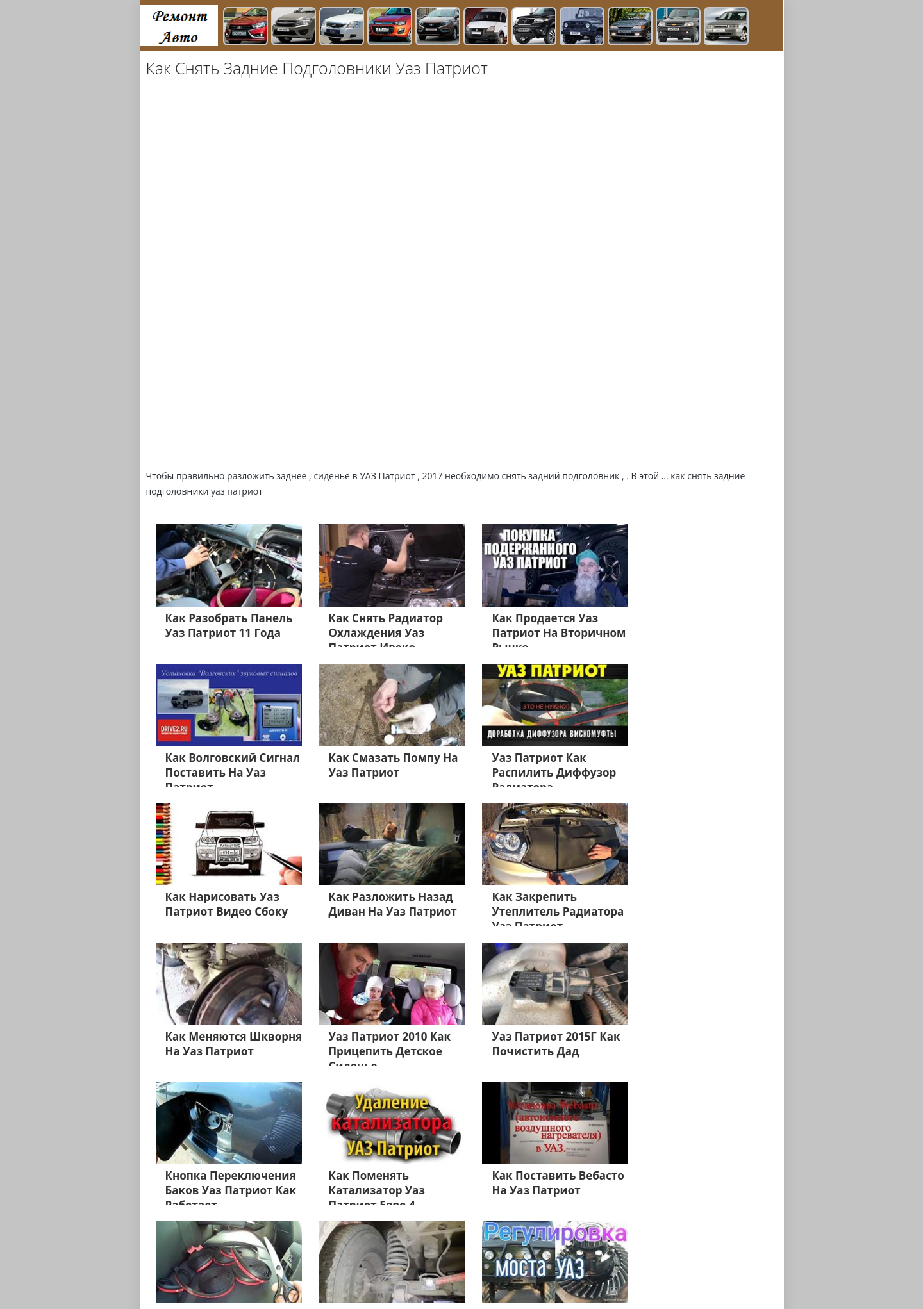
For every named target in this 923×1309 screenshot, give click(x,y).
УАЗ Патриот (506, 1247)
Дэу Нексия (401, 1262)
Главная (237, 1277)
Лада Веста (181, 1247)
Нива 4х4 (675, 1262)
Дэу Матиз (456, 1262)
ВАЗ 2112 (250, 1262)
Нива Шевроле (189, 1262)
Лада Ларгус (183, 1277)
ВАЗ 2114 (674, 1247)
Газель (422, 1247)
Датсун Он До (582, 1262)
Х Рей (458, 1247)
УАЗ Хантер (567, 1247)
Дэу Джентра (516, 1262)
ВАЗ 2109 (348, 1262)
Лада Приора (306, 1247)
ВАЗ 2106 (299, 1262)
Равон (633, 1262)
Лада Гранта (241, 1247)
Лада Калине (371, 1247)
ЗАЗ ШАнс (623, 1247)
